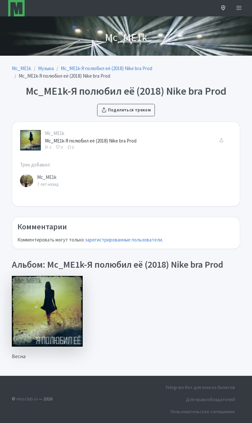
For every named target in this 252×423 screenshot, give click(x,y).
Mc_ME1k (54, 133)
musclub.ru (27, 399)
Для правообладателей (210, 399)
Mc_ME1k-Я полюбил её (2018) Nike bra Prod (90, 141)
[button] (223, 8)
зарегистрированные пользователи (123, 240)
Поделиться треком (126, 110)
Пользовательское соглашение (203, 411)
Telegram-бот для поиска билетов (200, 387)
